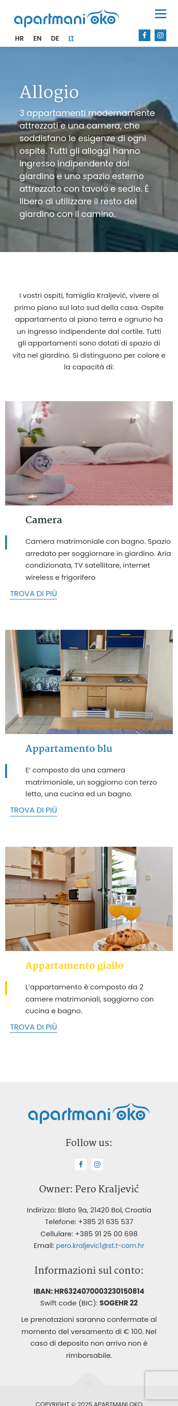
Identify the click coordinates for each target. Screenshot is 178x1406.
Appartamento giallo (74, 966)
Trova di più (33, 594)
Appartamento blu (68, 749)
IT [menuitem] (71, 38)
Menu (160, 14)
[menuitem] (19, 38)
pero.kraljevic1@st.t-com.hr (100, 1245)
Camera (43, 520)
